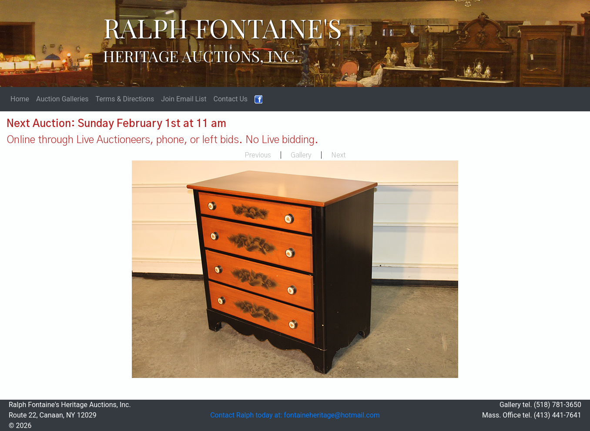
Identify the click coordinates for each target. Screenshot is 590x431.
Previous (258, 155)
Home (19, 99)
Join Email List (183, 99)
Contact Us (231, 99)
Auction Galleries (62, 99)
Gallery (301, 155)
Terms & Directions (125, 99)
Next (338, 155)
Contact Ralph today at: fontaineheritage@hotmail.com (295, 415)
